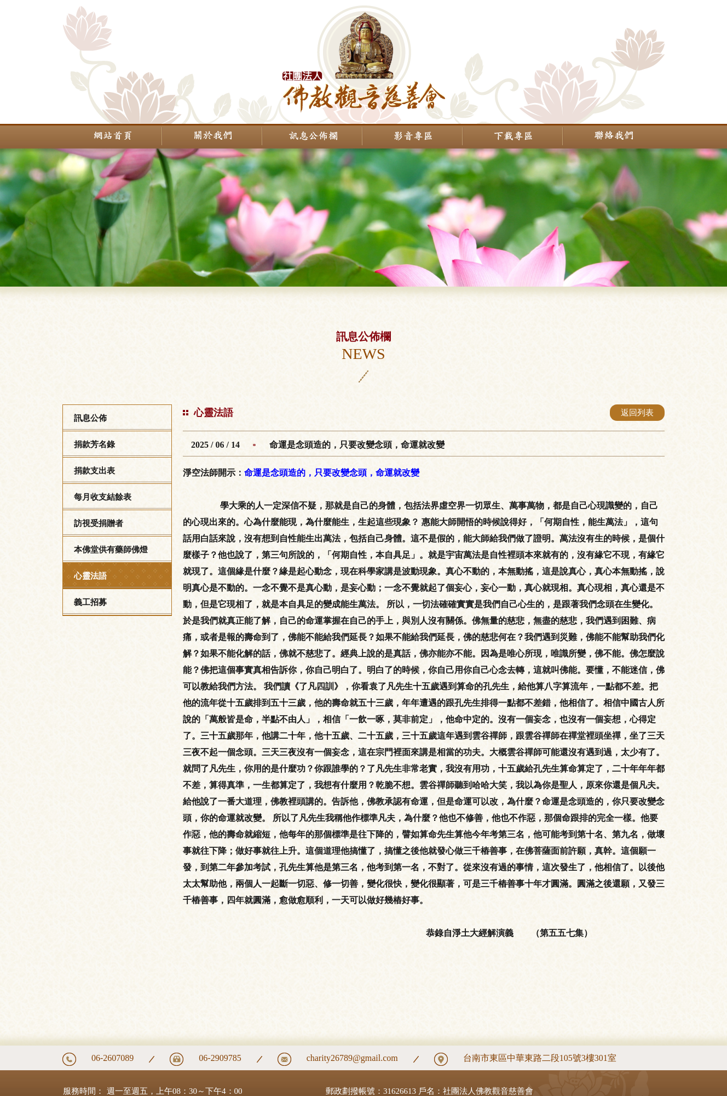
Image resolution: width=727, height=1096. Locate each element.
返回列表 (637, 412)
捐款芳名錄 (94, 444)
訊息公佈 (90, 418)
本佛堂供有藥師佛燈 (111, 549)
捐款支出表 (94, 470)
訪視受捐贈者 (98, 523)
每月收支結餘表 (102, 497)
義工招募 (90, 602)
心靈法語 (90, 576)
